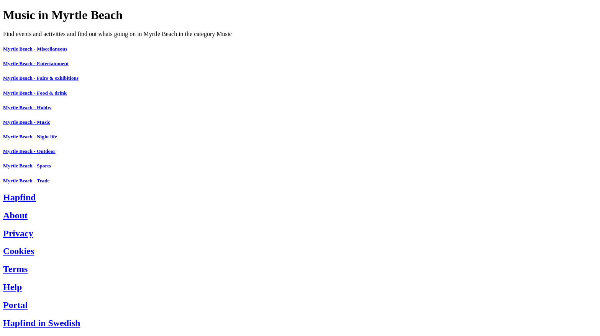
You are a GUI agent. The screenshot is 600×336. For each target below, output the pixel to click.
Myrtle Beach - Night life (30, 136)
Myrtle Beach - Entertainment (36, 63)
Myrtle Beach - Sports (27, 166)
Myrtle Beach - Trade (26, 181)
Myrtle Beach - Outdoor (29, 151)
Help (12, 287)
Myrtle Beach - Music (26, 122)
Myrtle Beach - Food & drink (35, 93)
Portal (15, 305)
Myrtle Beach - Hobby (27, 107)
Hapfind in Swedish (41, 323)
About (15, 215)
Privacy (18, 233)
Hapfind (19, 197)
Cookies (18, 251)
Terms (15, 269)
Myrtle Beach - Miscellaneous (35, 49)
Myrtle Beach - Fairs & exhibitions (41, 78)
